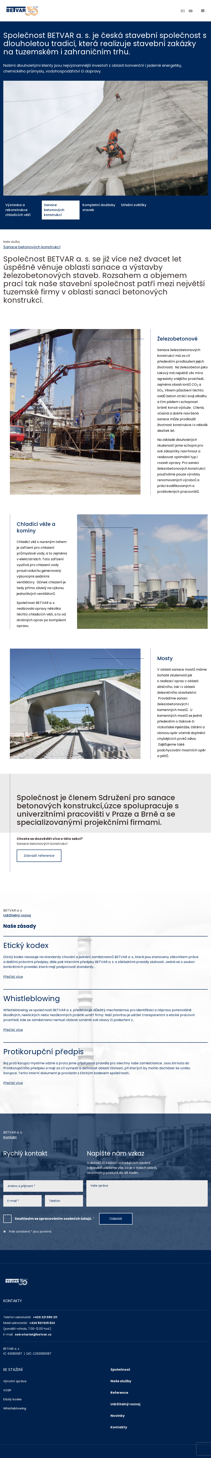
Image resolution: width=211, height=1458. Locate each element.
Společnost (120, 1369)
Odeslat (115, 1218)
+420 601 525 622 (42, 1323)
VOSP (7, 1390)
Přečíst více (13, 976)
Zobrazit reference (39, 855)
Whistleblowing (14, 1408)
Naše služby (120, 1381)
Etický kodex (12, 1399)
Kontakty (118, 1427)
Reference (119, 1392)
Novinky (117, 1415)
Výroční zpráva (14, 1381)
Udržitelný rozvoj (17, 915)
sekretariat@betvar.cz (33, 1334)
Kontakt (10, 1137)
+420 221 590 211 (45, 1317)
